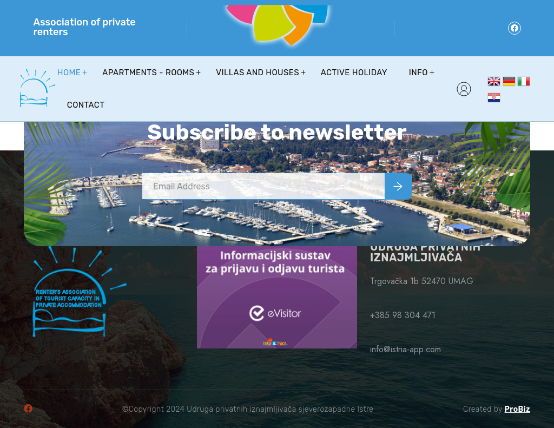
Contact (85, 105)
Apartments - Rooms (148, 72)
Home (69, 72)
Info (418, 72)
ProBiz (517, 409)
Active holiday (354, 72)
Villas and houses (257, 72)
